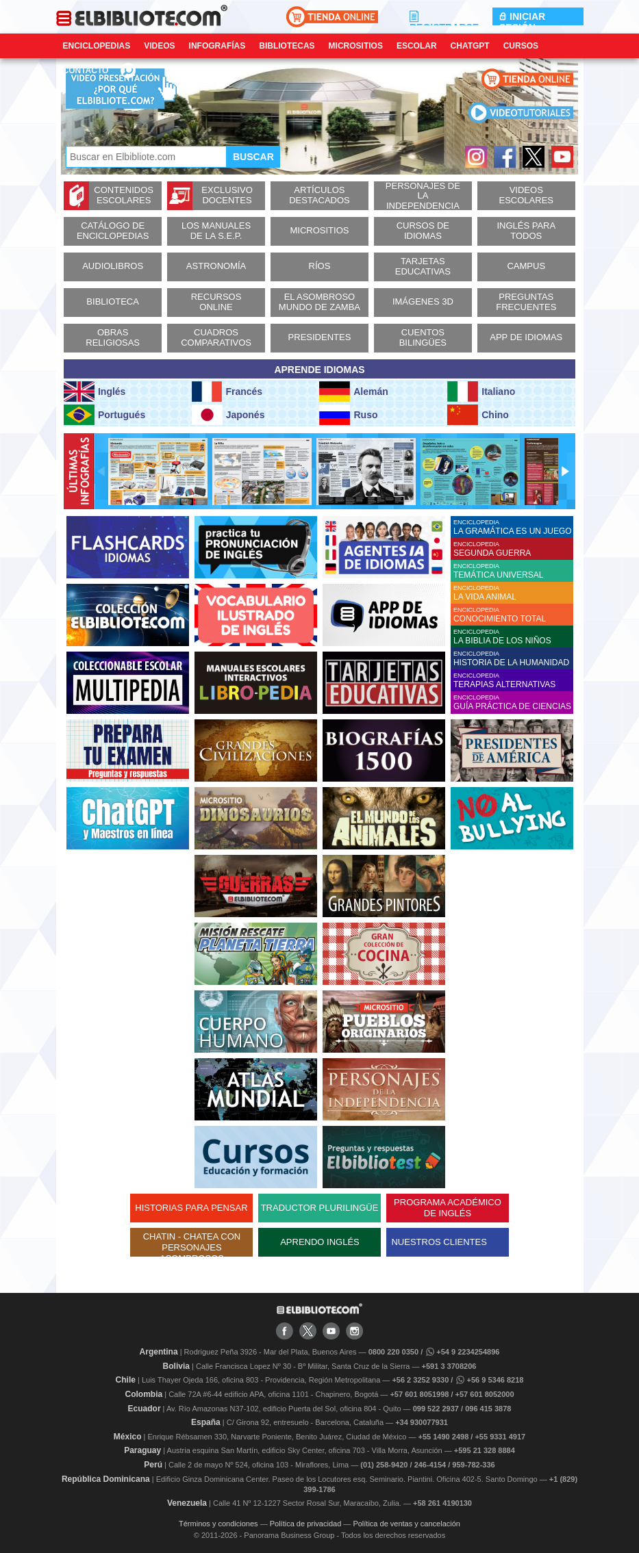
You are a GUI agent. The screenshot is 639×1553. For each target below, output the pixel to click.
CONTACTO (86, 70)
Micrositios (356, 46)
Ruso (348, 415)
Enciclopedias (97, 46)
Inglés (94, 391)
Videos (159, 46)
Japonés (228, 415)
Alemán (353, 391)
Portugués (104, 415)
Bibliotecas (286, 46)
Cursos (520, 46)
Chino (478, 415)
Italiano (481, 391)
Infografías (217, 46)
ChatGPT (470, 46)
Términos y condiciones (218, 1523)
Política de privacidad (306, 1523)
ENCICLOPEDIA (513, 527)
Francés (227, 391)
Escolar (417, 46)
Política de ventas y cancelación (406, 1523)
